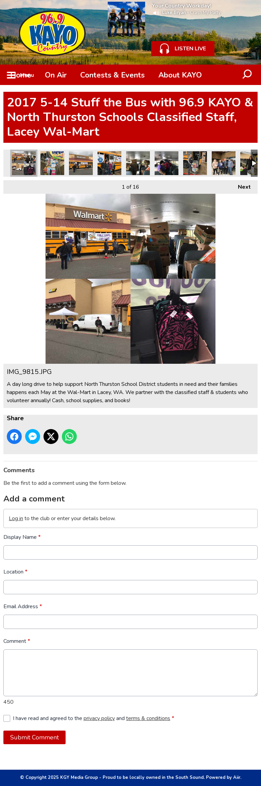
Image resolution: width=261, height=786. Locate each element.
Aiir (236, 777)
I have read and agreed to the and (93, 718)
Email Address (22, 606)
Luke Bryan (174, 13)
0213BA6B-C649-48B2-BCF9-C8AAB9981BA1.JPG (138, 163)
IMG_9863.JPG (52, 163)
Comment (16, 641)
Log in (16, 518)
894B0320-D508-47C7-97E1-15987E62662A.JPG (224, 163)
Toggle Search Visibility (247, 75)
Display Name (22, 537)
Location (15, 572)
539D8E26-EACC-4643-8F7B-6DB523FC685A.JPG (109, 163)
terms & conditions (148, 718)
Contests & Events (112, 75)
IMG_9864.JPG (195, 163)
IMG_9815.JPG (24, 163)
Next (241, 185)
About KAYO (180, 75)
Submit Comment (34, 737)
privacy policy (99, 718)
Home (20, 75)
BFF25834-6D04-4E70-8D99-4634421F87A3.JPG (166, 163)
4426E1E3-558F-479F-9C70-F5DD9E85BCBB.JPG (81, 163)
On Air (56, 75)
